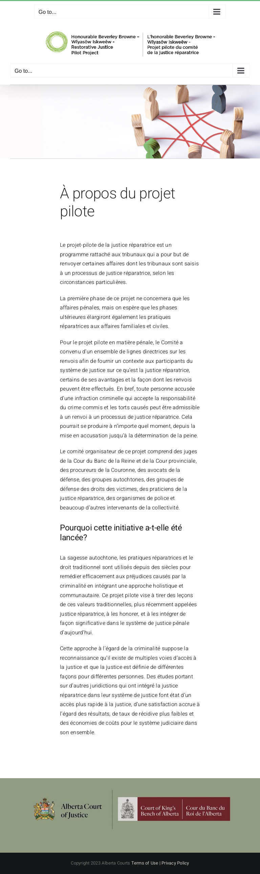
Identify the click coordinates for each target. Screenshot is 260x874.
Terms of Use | (146, 863)
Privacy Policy (175, 863)
